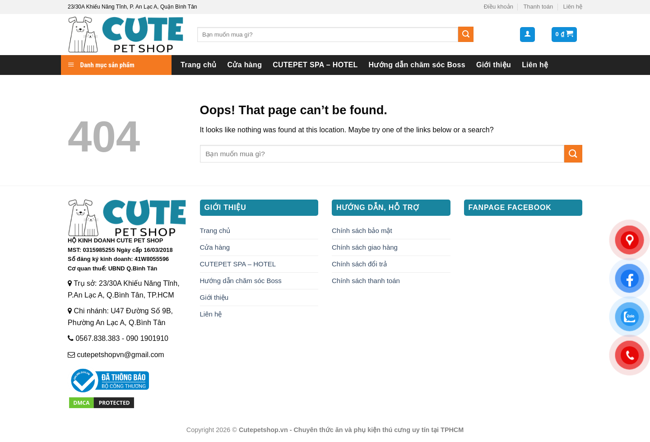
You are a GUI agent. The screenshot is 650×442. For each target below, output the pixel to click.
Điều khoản (498, 6)
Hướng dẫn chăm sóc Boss (417, 65)
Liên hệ (572, 6)
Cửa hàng (245, 65)
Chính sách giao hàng (365, 247)
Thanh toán (538, 6)
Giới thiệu (493, 65)
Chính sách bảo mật (362, 230)
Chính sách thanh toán (366, 280)
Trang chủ (199, 65)
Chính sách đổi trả (359, 264)
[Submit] (466, 34)
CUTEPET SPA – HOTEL (315, 65)
